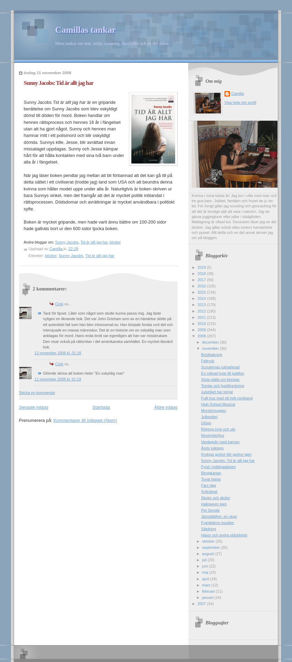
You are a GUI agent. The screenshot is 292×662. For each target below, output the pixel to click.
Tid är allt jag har (94, 242)
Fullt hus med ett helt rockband (226, 398)
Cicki (59, 304)
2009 (202, 330)
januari (208, 597)
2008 (202, 336)
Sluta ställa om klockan (220, 379)
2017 (202, 280)
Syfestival (209, 492)
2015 (202, 292)
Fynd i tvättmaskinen (218, 467)
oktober (208, 541)
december (211, 342)
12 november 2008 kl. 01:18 (57, 353)
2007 (202, 604)
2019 (202, 267)
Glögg (206, 423)
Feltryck (207, 361)
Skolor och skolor (215, 498)
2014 (202, 298)
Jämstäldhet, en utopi (219, 516)
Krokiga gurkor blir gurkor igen (226, 454)
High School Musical (218, 404)
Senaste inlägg (33, 407)
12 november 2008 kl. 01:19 (57, 379)
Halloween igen (214, 504)
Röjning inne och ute (218, 429)
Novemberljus (212, 435)
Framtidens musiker (217, 523)
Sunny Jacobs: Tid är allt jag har (227, 460)
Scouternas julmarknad (220, 367)
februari (209, 591)
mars (206, 585)
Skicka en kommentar (37, 393)
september (211, 547)
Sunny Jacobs (66, 242)
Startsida (101, 407)
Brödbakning (211, 355)
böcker (115, 242)
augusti (208, 554)
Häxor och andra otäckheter (224, 535)
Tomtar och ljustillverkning (222, 386)
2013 (202, 305)
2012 (202, 311)
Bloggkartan (211, 473)
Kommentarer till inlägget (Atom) (85, 420)
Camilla (237, 93)
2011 (202, 317)
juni (205, 566)
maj (205, 572)
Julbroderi (209, 417)
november (211, 348)
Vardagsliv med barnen (220, 442)
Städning (208, 529)
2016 (202, 286)
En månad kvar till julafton (222, 373)
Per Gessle (210, 510)
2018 (202, 273)
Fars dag (208, 485)
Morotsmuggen (213, 410)
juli (205, 560)
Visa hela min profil (240, 102)
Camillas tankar (85, 30)
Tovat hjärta (210, 479)
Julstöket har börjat (217, 392)
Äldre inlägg (166, 407)
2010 (202, 324)
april (206, 579)
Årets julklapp (212, 448)
